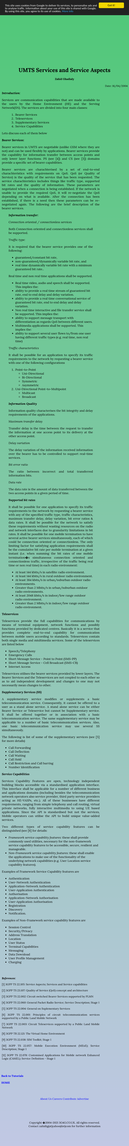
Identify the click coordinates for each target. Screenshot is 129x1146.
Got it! (111, 5)
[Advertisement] (64, 36)
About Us (46, 1098)
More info (67, 11)
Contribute (69, 1098)
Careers (57, 1098)
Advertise (83, 1098)
